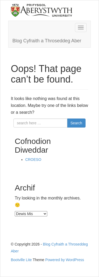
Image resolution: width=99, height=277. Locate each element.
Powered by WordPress (64, 260)
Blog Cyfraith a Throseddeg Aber (46, 40)
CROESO (33, 159)
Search (76, 123)
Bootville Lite (21, 260)
